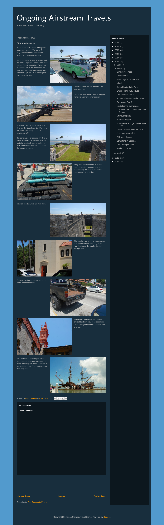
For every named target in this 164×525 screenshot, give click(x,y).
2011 (117, 162)
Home (61, 496)
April (119, 153)
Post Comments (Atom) (37, 502)
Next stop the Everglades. (128, 106)
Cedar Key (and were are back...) (131, 129)
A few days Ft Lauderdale (128, 79)
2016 (117, 50)
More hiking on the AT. (126, 145)
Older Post (100, 496)
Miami (119, 83)
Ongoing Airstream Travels (64, 18)
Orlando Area (122, 76)
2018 (117, 43)
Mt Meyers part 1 (124, 116)
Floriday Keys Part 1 (125, 95)
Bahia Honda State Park (127, 87)
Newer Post (23, 496)
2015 (117, 54)
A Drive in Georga (124, 137)
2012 (117, 158)
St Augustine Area (124, 72)
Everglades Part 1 (124, 102)
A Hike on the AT (124, 148)
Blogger (107, 517)
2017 (117, 46)
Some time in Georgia (126, 141)
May (119, 68)
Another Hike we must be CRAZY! (131, 98)
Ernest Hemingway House (128, 91)
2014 (117, 58)
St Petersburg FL (124, 119)
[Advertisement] (67, 485)
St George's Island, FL (126, 133)
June (119, 65)
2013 (117, 61)
